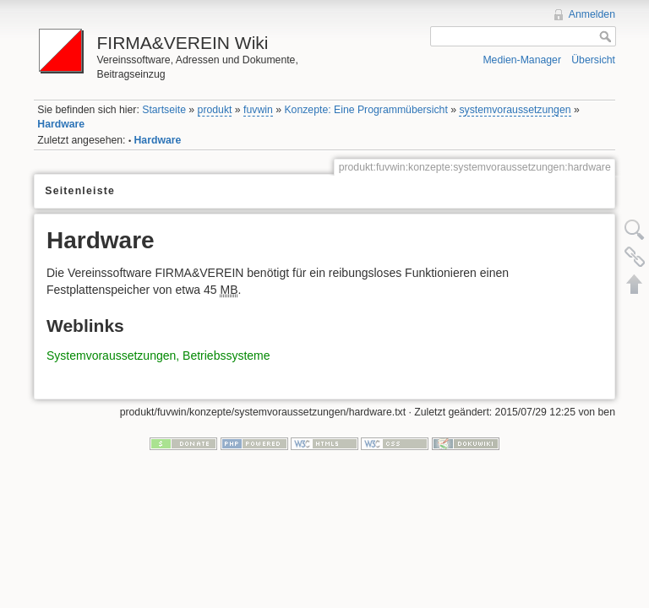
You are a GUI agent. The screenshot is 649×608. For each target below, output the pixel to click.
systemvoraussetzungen (514, 110)
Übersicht (593, 60)
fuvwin (258, 110)
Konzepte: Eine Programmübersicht (365, 110)
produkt (215, 110)
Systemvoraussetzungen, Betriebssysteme (158, 355)
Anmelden (592, 14)
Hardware (61, 124)
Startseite (164, 110)
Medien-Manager (522, 60)
